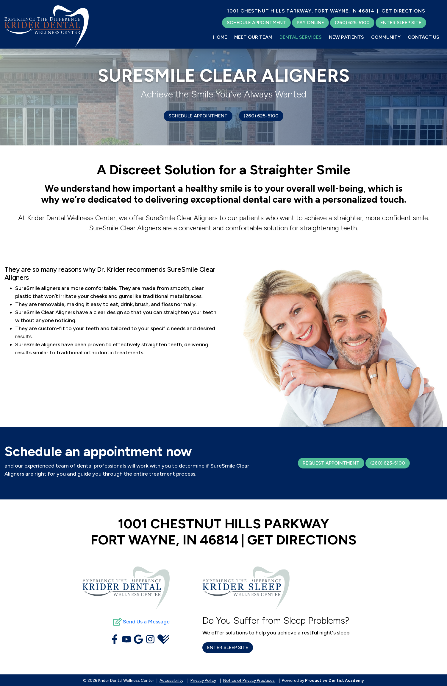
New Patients (346, 37)
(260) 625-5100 (387, 463)
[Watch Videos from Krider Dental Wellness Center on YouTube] (126, 639)
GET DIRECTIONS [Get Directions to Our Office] (403, 11)
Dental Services (300, 37)
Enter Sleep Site (400, 22)
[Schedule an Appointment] (256, 22)
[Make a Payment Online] (310, 22)
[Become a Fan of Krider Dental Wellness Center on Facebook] (114, 639)
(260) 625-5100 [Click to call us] (261, 116)
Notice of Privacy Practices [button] (249, 680)
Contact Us (423, 37)
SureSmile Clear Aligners (224, 75)
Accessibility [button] (171, 680)
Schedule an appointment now (98, 451)
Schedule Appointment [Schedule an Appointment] (198, 116)
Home (220, 37)
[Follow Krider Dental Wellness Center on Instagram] (150, 639)
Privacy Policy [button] (203, 680)
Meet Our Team (253, 37)
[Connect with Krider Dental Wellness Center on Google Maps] (138, 639)
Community (386, 37)
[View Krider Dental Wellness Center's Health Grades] (163, 639)
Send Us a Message (146, 621)
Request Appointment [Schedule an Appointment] (331, 463)
